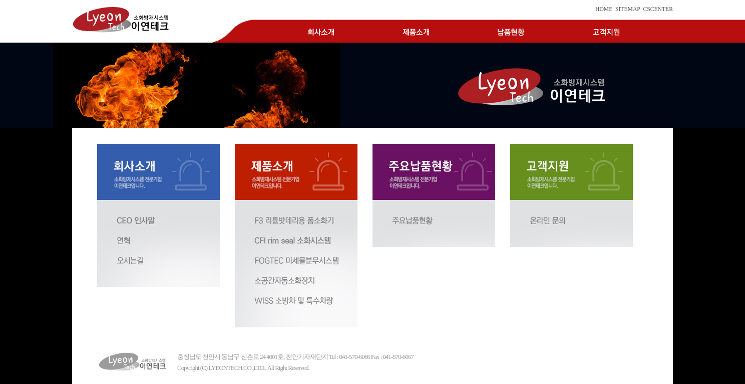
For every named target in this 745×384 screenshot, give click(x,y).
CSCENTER (658, 9)
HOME (603, 9)
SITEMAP (627, 9)
